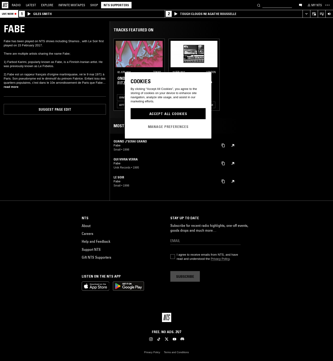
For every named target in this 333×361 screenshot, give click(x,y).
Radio (16, 5)
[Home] (5, 5)
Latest (31, 5)
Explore (47, 5)
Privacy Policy (220, 258)
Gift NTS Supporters (96, 257)
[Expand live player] (306, 14)
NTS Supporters (116, 5)
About (86, 225)
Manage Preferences (168, 126)
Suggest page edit (55, 109)
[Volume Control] (329, 14)
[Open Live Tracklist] (321, 14)
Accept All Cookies (168, 113)
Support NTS (91, 249)
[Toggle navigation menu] (327, 5)
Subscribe (185, 276)
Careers (87, 233)
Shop (94, 5)
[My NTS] (314, 5)
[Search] (258, 5)
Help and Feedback (96, 241)
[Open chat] (300, 5)
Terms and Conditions (176, 352)
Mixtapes (71, 5)
